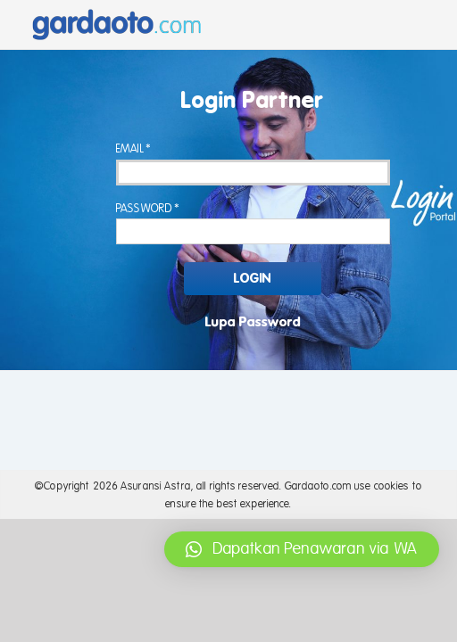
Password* (148, 209)
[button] (301, 549)
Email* (134, 149)
